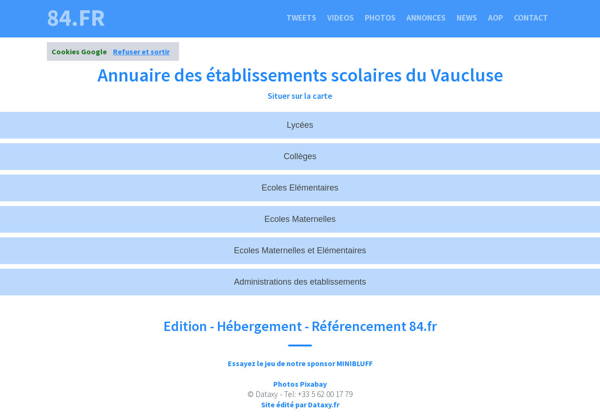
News (467, 18)
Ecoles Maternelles (300, 219)
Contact (531, 18)
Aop (495, 18)
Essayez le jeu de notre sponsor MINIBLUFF (300, 363)
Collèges (300, 156)
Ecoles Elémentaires (300, 187)
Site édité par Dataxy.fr (300, 404)
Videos (340, 18)
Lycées (300, 125)
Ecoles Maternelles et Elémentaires (300, 250)
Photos (380, 18)
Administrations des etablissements (300, 282)
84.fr (76, 17)
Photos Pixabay (300, 384)
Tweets (301, 18)
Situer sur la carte (300, 95)
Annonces (426, 18)
